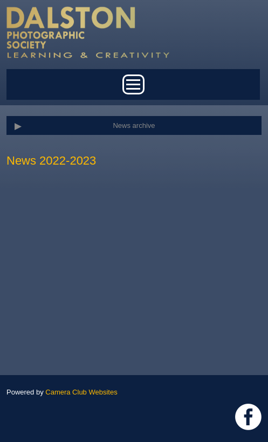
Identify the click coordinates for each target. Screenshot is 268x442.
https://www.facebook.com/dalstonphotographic (248, 417)
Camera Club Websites (81, 392)
